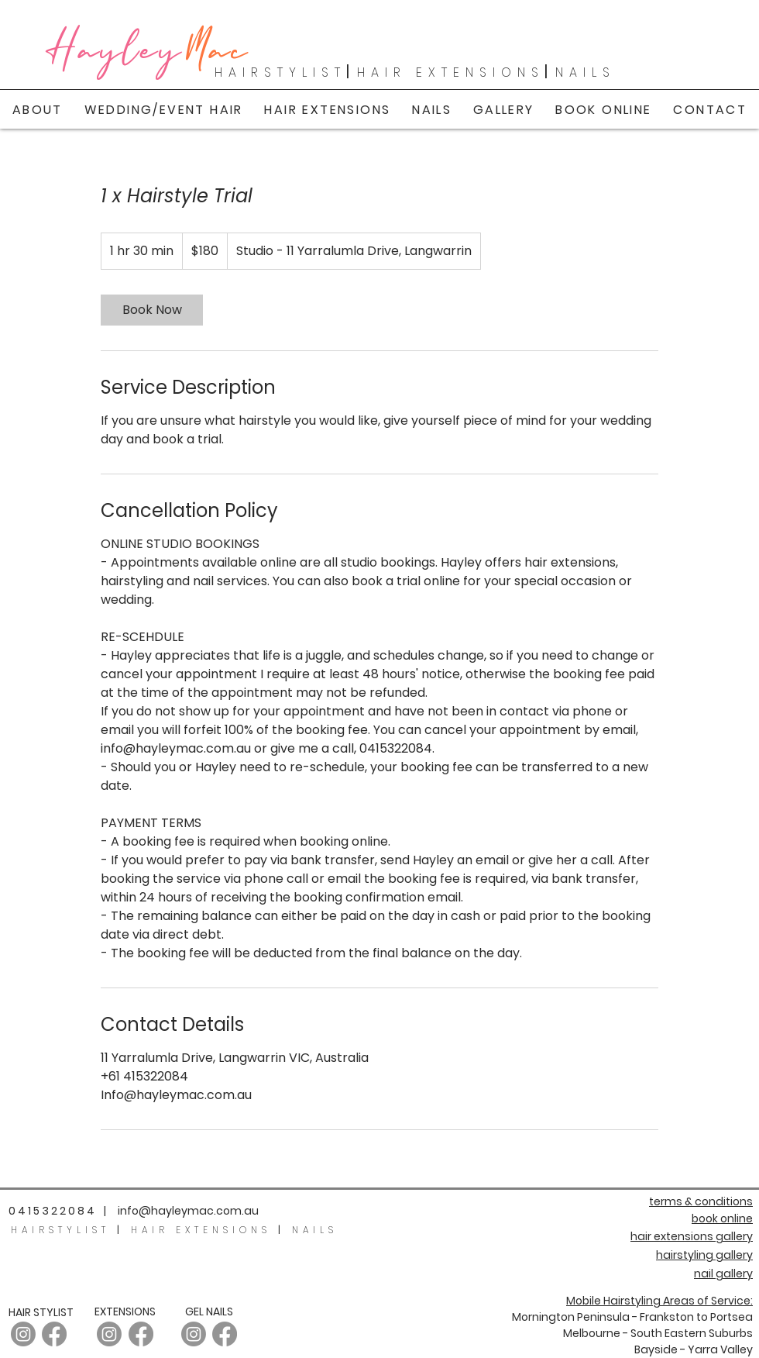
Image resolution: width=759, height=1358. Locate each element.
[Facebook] (54, 1334)
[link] (152, 310)
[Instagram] (109, 1334)
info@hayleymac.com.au (188, 1210)
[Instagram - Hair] (23, 1334)
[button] (503, 109)
